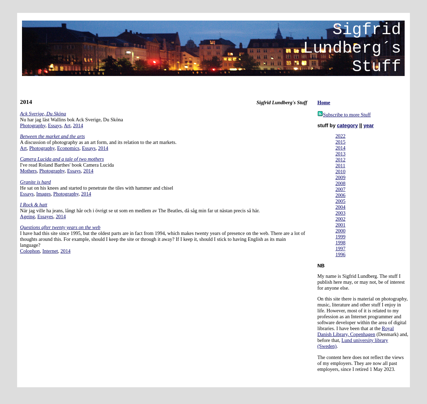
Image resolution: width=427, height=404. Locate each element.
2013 (341, 154)
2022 (341, 136)
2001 (341, 225)
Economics (68, 148)
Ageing (27, 216)
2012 (341, 159)
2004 (341, 207)
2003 (341, 213)
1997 (341, 248)
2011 (340, 165)
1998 (341, 242)
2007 (341, 189)
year (368, 125)
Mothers (28, 171)
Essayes (45, 216)
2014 (78, 125)
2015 (341, 142)
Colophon (30, 251)
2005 (341, 201)
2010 (341, 171)
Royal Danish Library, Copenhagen (355, 331)
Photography (32, 125)
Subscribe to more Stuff (344, 114)
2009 (341, 177)
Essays (54, 125)
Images (43, 194)
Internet (50, 251)
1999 (341, 236)
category (347, 125)
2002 (341, 219)
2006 (341, 195)
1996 (341, 254)
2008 (341, 183)
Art (67, 125)
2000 (341, 231)
